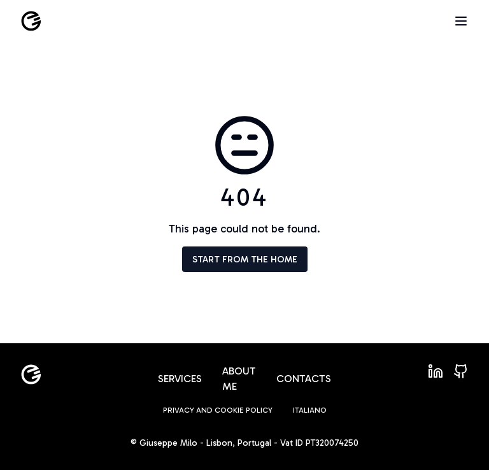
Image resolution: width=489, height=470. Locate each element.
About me (239, 378)
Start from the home (244, 259)
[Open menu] (461, 21)
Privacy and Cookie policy (218, 410)
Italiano (310, 410)
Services (180, 379)
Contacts (303, 379)
